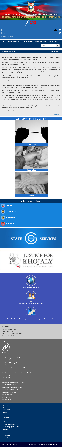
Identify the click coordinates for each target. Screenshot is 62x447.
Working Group (6, 435)
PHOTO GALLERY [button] (47, 41)
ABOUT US (5, 405)
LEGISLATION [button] (16, 41)
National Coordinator (8, 434)
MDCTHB (5, 407)
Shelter (4, 414)
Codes (4, 421)
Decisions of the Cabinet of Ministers (11, 426)
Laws (4, 419)
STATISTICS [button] (24, 41)
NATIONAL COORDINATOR (9, 432)
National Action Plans (8, 423)
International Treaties (8, 428)
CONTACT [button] (54, 41)
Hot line (5, 415)
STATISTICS (5, 430)
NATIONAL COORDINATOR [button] (35, 41)
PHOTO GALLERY (7, 439)
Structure (5, 411)
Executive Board (7, 409)
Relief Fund (5, 412)
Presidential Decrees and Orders (10, 424)
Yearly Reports (6, 437)
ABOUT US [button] (9, 41)
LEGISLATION (6, 417)
